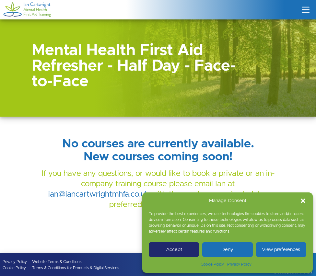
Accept (174, 249)
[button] (303, 201)
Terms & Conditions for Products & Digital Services (75, 268)
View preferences (281, 249)
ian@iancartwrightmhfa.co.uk (98, 194)
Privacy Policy (239, 264)
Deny (227, 249)
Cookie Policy (212, 264)
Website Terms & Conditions (57, 262)
